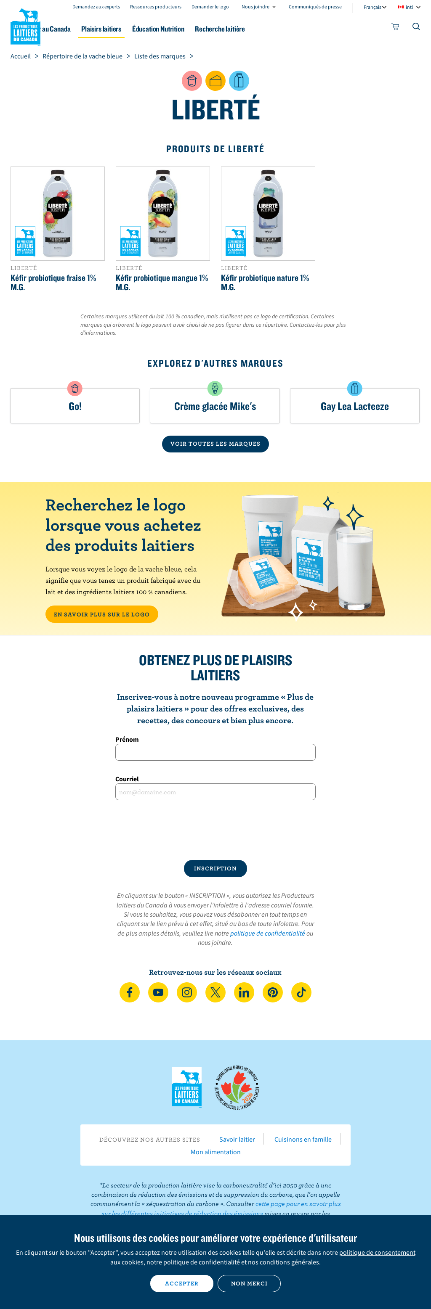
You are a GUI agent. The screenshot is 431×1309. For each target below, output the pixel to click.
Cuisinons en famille (303, 1139)
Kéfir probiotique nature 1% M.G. (265, 282)
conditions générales (289, 1262)
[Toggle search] (416, 28)
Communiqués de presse (315, 6)
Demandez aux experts (96, 6)
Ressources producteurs (155, 6)
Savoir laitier (237, 1139)
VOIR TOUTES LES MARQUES (215, 443)
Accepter (182, 1283)
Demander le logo (210, 6)
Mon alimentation (216, 1152)
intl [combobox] (409, 7)
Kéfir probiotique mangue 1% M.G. (162, 282)
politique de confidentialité (267, 933)
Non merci (249, 1283)
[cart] (395, 28)
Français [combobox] (372, 7)
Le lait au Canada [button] (83, 29)
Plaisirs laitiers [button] (143, 29)
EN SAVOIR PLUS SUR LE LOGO (102, 614)
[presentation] (215, 830)
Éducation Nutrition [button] (207, 29)
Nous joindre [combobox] (255, 6)
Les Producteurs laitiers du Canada (26, 25)
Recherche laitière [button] (275, 29)
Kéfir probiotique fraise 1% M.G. (53, 282)
